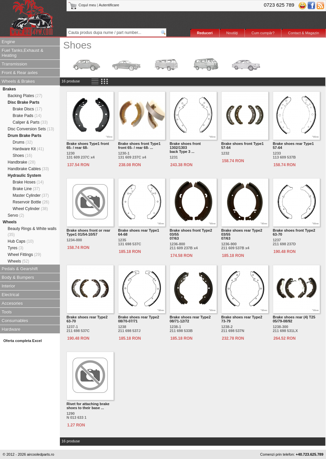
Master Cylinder (31, 195)
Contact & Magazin (303, 33)
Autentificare (109, 5)
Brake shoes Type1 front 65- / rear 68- (88, 146)
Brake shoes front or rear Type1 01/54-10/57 (88, 232)
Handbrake (21, 162)
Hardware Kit (28, 149)
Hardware (11, 329)
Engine (8, 41)
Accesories (12, 303)
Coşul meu (82, 5)
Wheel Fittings (24, 254)
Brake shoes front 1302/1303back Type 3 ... (185, 148)
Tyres (15, 248)
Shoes (22, 155)
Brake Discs (27, 109)
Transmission (14, 63)
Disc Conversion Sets (31, 129)
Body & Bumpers (18, 277)
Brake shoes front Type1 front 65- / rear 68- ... (139, 146)
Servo (16, 215)
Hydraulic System (24, 175)
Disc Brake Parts (23, 102)
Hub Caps (21, 241)
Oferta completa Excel (22, 341)
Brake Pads (27, 115)
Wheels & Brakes (18, 81)
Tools (7, 311)
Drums (23, 142)
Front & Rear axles (20, 72)
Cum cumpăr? (262, 33)
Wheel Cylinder (30, 208)
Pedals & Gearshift (20, 268)
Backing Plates (25, 95)
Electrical (10, 294)
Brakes (9, 89)
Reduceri (205, 33)
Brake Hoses (28, 182)
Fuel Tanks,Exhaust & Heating (23, 53)
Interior (8, 286)
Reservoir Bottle (31, 202)
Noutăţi (232, 33)
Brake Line (26, 188)
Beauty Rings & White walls (32, 231)
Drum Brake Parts (24, 135)
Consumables (15, 320)
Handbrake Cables (28, 169)
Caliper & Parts (30, 122)
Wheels (10, 222)
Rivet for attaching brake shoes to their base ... (88, 406)
